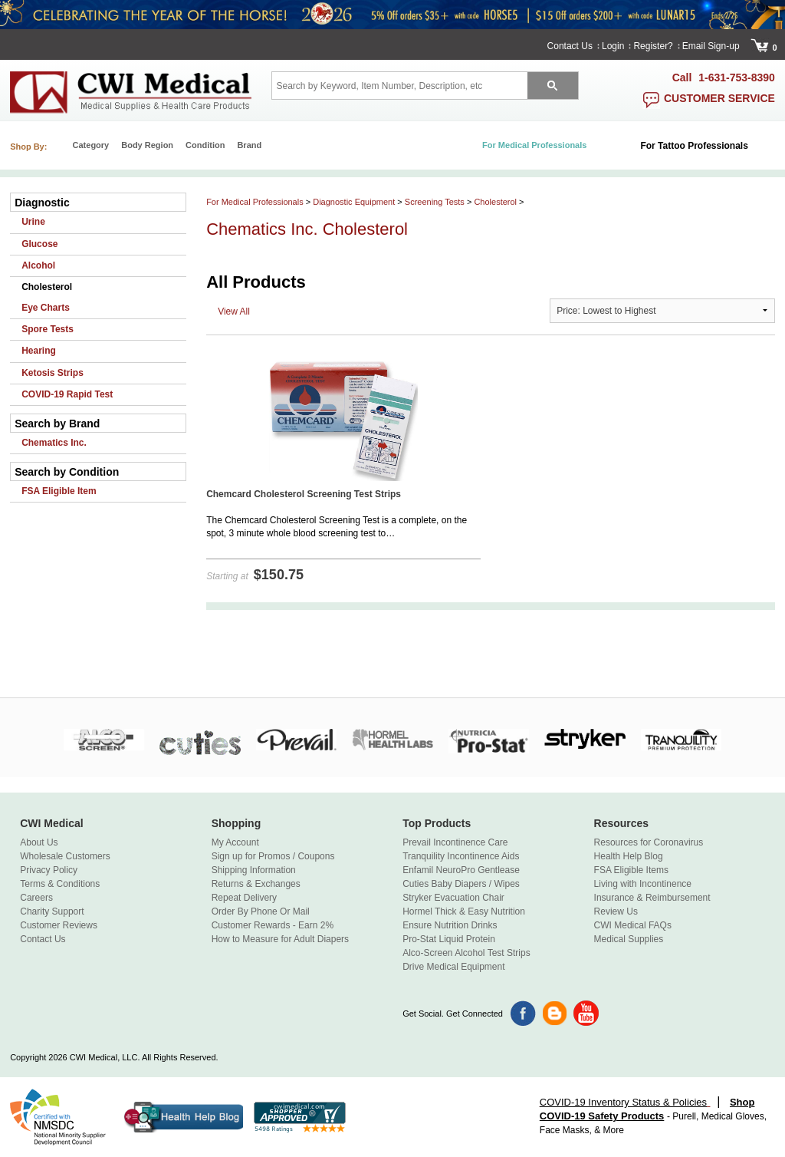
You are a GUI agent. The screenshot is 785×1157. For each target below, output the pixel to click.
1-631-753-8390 (736, 77)
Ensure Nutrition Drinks (449, 925)
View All (234, 311)
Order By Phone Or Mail (261, 911)
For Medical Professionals (255, 201)
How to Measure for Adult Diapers (280, 939)
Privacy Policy (48, 870)
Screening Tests (435, 201)
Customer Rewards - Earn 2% (272, 925)
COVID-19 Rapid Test (67, 394)
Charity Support (52, 911)
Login (613, 46)
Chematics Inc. (54, 442)
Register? (652, 46)
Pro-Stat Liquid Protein (448, 939)
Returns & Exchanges (256, 883)
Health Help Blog (628, 856)
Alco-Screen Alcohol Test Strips (466, 953)
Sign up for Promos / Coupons (273, 856)
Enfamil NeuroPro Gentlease (461, 870)
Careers (36, 897)
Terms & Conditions (60, 883)
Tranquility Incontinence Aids (460, 856)
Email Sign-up (711, 46)
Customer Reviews (58, 925)
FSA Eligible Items (631, 870)
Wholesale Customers (65, 856)
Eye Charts (45, 307)
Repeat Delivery (244, 897)
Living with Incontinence (642, 883)
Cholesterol (46, 287)
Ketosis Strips (52, 373)
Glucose (39, 244)
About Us (38, 842)
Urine (33, 221)
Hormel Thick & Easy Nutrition (463, 911)
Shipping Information (254, 870)
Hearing (38, 350)
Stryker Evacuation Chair (453, 897)
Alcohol (38, 265)
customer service (719, 98)
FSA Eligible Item (59, 491)
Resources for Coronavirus (649, 842)
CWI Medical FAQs (633, 925)
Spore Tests (47, 329)
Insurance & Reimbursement (652, 897)
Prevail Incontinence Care (454, 842)
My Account (235, 842)
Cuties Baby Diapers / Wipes (461, 883)
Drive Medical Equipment (453, 966)
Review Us (616, 911)
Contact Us (570, 46)
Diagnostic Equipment (354, 201)
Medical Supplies (629, 939)
